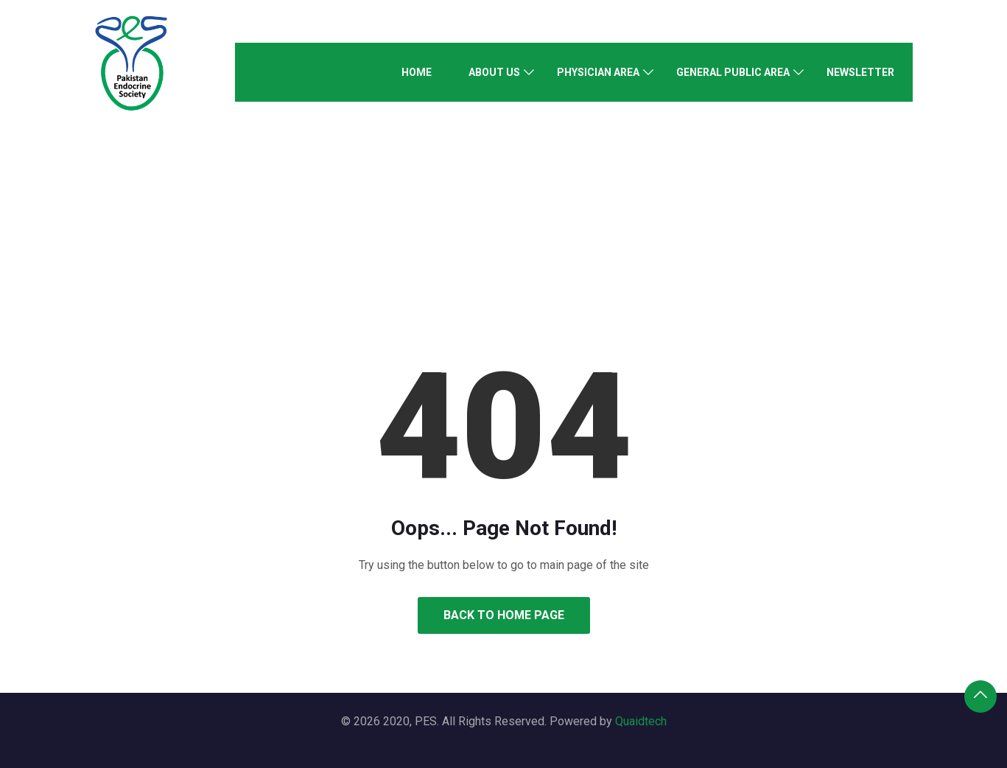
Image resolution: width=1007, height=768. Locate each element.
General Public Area (733, 72)
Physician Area (598, 72)
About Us (494, 72)
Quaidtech (641, 721)
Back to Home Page (503, 615)
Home (416, 72)
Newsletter (860, 72)
